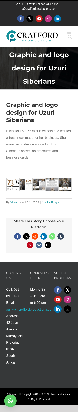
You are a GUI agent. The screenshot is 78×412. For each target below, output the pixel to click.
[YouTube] (58, 299)
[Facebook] (58, 290)
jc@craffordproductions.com (39, 8)
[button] (10, 401)
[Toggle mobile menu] (69, 32)
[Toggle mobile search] (70, 37)
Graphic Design (50, 202)
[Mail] (67, 309)
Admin (13, 202)
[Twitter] (67, 290)
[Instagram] (67, 299)
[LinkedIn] (58, 309)
